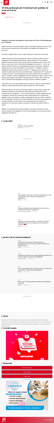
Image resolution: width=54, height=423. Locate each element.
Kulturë (19, 124)
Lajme (3, 13)
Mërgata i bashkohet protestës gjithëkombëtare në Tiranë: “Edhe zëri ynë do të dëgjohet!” (35, 256)
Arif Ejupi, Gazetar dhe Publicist (24, 211)
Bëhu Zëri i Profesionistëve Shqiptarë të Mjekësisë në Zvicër (34, 282)
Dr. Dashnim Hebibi (22, 258)
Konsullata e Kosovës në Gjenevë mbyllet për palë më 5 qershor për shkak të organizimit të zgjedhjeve (34, 196)
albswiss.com (10, 17)
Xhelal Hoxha (20, 127)
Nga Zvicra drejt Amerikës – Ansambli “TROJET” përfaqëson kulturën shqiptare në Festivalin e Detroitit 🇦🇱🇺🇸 (34, 223)
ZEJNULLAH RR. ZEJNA (25, 126)
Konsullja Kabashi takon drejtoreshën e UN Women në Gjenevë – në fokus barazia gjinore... (35, 269)
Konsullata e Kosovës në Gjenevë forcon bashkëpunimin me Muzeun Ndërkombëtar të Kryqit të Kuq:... (33, 243)
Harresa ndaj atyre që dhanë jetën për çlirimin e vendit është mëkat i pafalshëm (33, 208)
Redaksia (19, 199)
